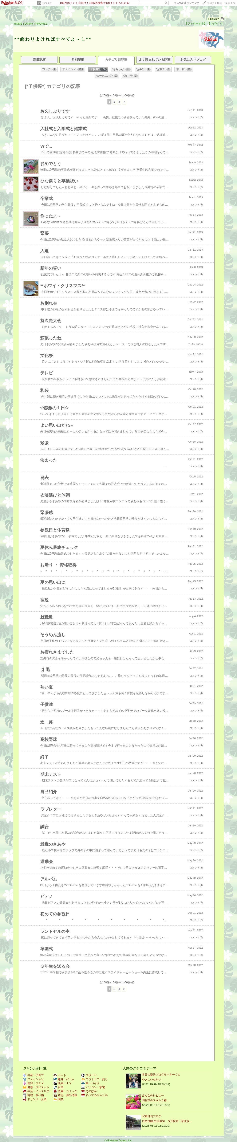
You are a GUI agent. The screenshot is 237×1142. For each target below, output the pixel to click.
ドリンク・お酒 (35, 1099)
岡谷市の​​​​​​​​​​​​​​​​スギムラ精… (155, 1100)
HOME (18, 23)
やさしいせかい (151, 1079)
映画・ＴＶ (63, 1083)
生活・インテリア (36, 1091)
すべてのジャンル (94, 1095)
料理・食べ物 (33, 1095)
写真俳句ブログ (151, 1116)
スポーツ (89, 1075)
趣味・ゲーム (64, 1079)
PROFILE (41, 23)
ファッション (33, 1079)
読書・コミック (65, 1091)
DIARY (29, 23)
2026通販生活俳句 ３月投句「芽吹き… (167, 1121)
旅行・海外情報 (65, 1095)
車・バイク (90, 1083)
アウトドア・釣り (94, 1079)
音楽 (58, 1087)
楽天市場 (230, 2)
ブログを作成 (214, 2)
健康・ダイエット (36, 1087)
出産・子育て (33, 1075)
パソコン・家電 (93, 1087)
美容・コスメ (33, 1083)
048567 (213, 19)
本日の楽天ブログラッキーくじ (161, 1074)
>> (186, 2)
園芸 (58, 1099)
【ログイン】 (216, 23)
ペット (60, 1075)
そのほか (47, 2)
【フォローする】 (196, 23)
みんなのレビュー (153, 1095)
